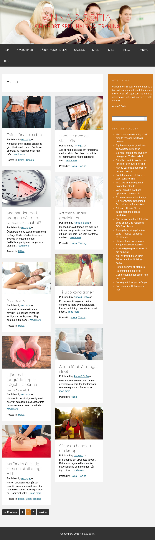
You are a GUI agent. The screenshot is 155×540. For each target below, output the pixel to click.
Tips (6, 61)
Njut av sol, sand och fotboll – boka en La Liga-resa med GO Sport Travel (132, 223)
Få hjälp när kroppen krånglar (132, 282)
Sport (96, 50)
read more (19, 154)
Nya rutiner (25, 50)
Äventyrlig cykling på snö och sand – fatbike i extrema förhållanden (131, 233)
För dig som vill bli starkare (130, 267)
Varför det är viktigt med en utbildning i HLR (24, 469)
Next (43, 512)
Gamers (79, 50)
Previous (10, 512)
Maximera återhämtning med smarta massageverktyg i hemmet (131, 138)
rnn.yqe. (26, 139)
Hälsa (126, 50)
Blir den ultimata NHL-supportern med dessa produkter (128, 212)
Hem (6, 50)
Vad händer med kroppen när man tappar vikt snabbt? (24, 218)
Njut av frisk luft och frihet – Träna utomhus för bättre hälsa (130, 259)
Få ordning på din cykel (128, 271)
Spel (111, 50)
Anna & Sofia (77, 18)
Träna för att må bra (24, 134)
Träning (142, 50)
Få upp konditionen (53, 50)
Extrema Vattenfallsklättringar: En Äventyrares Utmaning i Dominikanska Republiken (132, 201)
